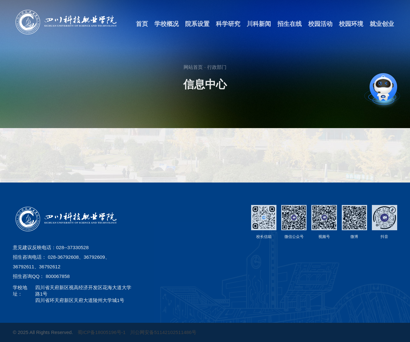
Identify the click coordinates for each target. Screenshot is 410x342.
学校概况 (166, 24)
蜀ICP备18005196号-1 (102, 335)
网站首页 (193, 67)
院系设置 (197, 24)
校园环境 (351, 24)
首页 (142, 24)
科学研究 (228, 24)
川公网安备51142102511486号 (163, 335)
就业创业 (382, 24)
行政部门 (216, 67)
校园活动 (320, 24)
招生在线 (289, 24)
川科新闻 (259, 24)
